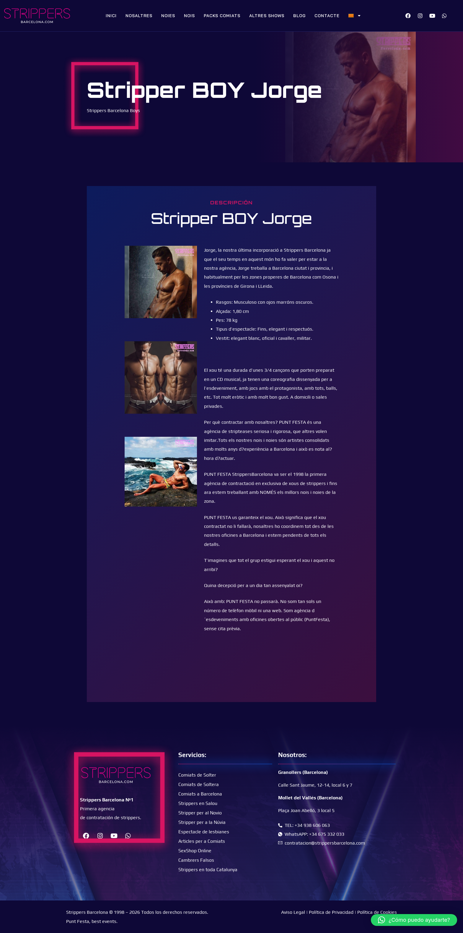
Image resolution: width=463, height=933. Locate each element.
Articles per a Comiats (201, 841)
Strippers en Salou (197, 803)
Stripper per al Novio (200, 812)
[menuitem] (354, 15)
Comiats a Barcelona (200, 793)
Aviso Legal (293, 912)
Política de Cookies (377, 912)
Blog (299, 15)
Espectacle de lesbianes (203, 831)
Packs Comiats (222, 15)
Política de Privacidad (331, 912)
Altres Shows (266, 15)
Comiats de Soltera (198, 784)
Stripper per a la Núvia (202, 822)
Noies (168, 15)
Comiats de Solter (197, 774)
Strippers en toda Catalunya (207, 869)
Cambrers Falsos (196, 860)
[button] (414, 920)
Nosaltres (138, 15)
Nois (189, 15)
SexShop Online (194, 850)
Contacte (327, 15)
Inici (111, 15)
